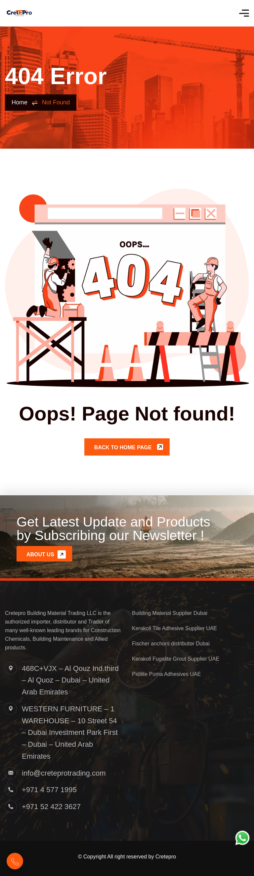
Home (25, 102)
